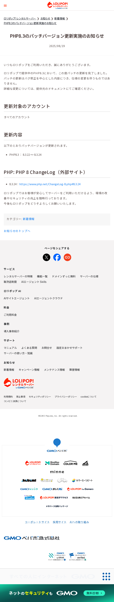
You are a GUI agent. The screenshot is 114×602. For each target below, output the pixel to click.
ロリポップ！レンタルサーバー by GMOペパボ (57, 5)
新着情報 (29, 219)
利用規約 (8, 396)
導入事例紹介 (11, 331)
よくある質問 (29, 348)
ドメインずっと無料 (64, 276)
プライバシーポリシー (66, 396)
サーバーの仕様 (89, 276)
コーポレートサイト (37, 522)
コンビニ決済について (15, 401)
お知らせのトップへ (17, 231)
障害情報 (74, 369)
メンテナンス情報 (54, 369)
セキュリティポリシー (40, 396)
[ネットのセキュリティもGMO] (57, 593)
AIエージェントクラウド (48, 298)
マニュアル (10, 348)
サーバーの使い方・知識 (18, 353)
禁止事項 (20, 396)
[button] (5, 5)
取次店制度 (10, 282)
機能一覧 (42, 276)
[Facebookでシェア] (57, 257)
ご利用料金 (10, 315)
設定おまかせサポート (69, 348)
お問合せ (46, 348)
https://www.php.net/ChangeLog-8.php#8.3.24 (49, 184)
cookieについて (88, 396)
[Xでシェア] (46, 257)
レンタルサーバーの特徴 (18, 276)
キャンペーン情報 (29, 369)
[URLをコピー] (67, 257)
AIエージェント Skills (34, 282)
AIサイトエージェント (17, 298)
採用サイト (60, 522)
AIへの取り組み (79, 522)
